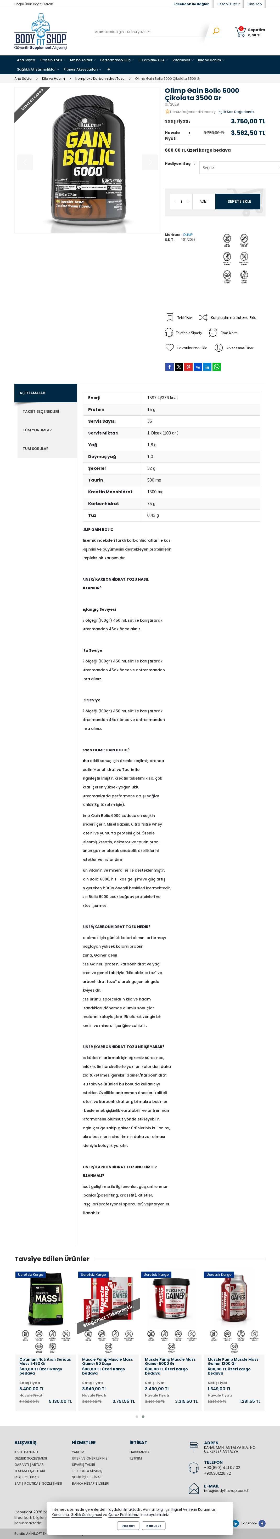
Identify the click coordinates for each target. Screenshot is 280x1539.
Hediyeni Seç (178, 163)
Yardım (78, 1452)
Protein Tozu (51, 60)
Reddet (128, 1526)
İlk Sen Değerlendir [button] (236, 112)
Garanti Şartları (29, 1464)
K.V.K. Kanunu (26, 1452)
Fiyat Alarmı (223, 333)
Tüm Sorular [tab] (36, 448)
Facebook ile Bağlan (191, 4)
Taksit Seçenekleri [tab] (41, 411)
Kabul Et (153, 1526)
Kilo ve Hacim (209, 60)
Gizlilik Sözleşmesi (30, 1458)
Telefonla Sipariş (183, 333)
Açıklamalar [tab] (32, 393)
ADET (204, 201)
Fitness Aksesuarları (81, 69)
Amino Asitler (81, 60)
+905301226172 (217, 1473)
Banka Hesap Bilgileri (90, 1483)
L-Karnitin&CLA (151, 60)
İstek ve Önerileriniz (90, 1458)
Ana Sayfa (26, 60)
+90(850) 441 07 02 (222, 1467)
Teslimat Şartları (29, 1470)
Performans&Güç (115, 60)
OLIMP (188, 234)
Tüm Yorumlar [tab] (37, 430)
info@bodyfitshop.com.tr (227, 1490)
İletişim (136, 1458)
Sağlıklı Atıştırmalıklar (36, 69)
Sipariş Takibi (83, 1464)
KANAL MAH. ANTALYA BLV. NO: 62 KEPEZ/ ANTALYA (230, 1449)
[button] (137, 1416)
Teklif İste (178, 318)
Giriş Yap (255, 4)
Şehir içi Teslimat (87, 1477)
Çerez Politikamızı (123, 1514)
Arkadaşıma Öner (234, 348)
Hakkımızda (140, 1452)
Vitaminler (181, 60)
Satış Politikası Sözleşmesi (38, 1483)
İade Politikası (27, 1477)
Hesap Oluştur (228, 4)
